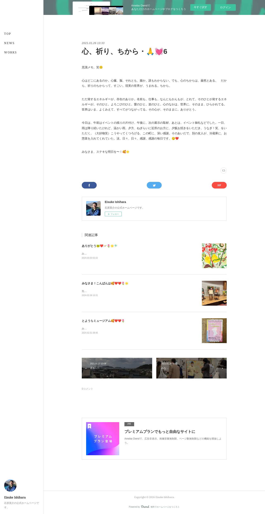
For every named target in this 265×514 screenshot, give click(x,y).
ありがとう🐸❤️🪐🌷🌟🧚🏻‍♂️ (99, 245)
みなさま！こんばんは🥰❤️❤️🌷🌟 (105, 283)
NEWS (9, 43)
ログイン (225, 7)
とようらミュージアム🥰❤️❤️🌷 (103, 320)
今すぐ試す (200, 7)
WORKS (10, 52)
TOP (7, 34)
